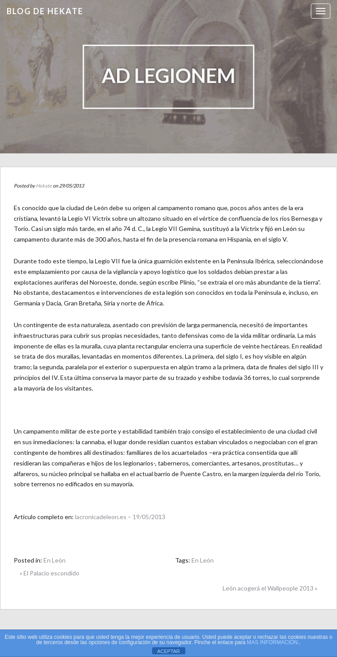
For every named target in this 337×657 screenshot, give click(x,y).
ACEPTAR (168, 651)
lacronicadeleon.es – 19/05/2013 (120, 516)
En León (54, 560)
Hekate (44, 185)
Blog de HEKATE (45, 11)
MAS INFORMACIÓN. (273, 642)
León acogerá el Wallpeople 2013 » (270, 588)
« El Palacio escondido (49, 573)
